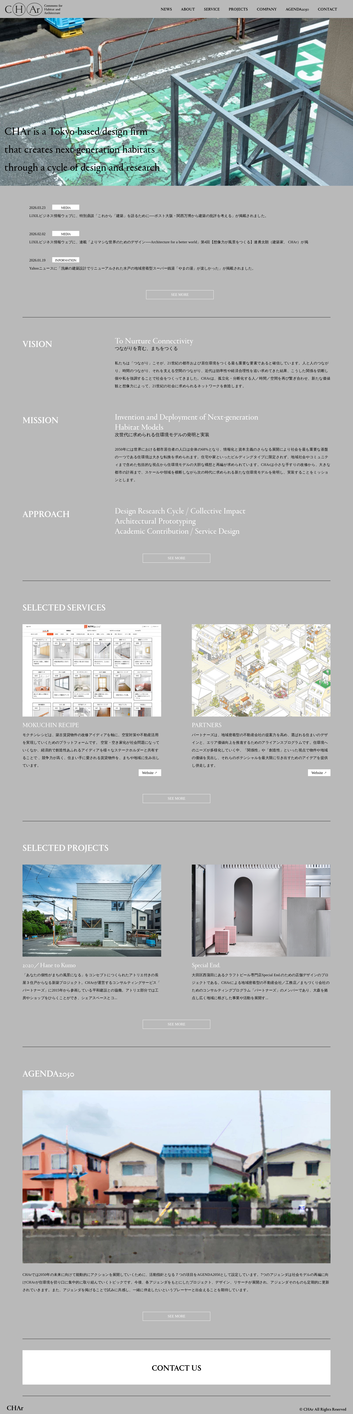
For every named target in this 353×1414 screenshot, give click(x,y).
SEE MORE (180, 295)
